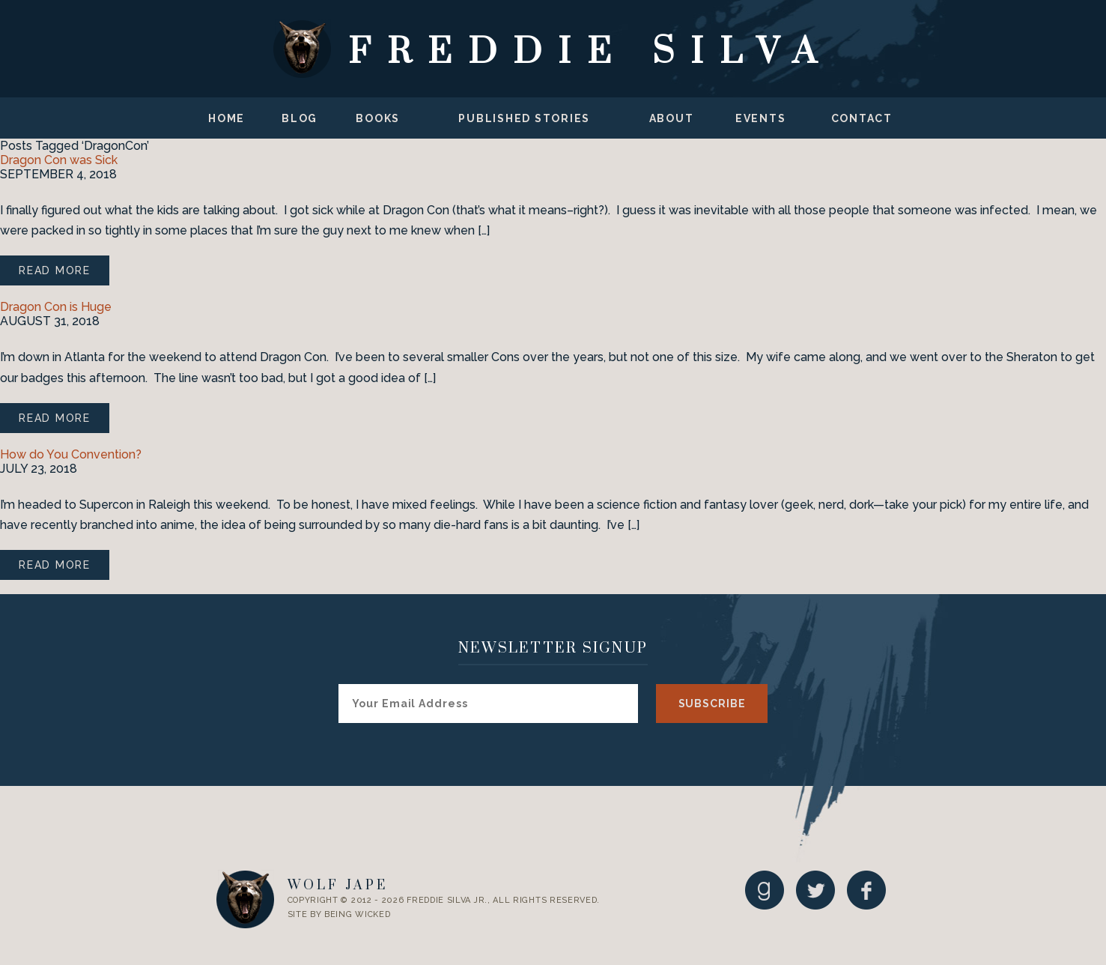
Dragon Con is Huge (56, 307)
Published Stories (524, 118)
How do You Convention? (71, 454)
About (671, 118)
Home (226, 118)
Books (378, 118)
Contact (862, 118)
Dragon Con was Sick (59, 160)
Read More (55, 270)
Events (760, 118)
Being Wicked (357, 914)
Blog (299, 118)
